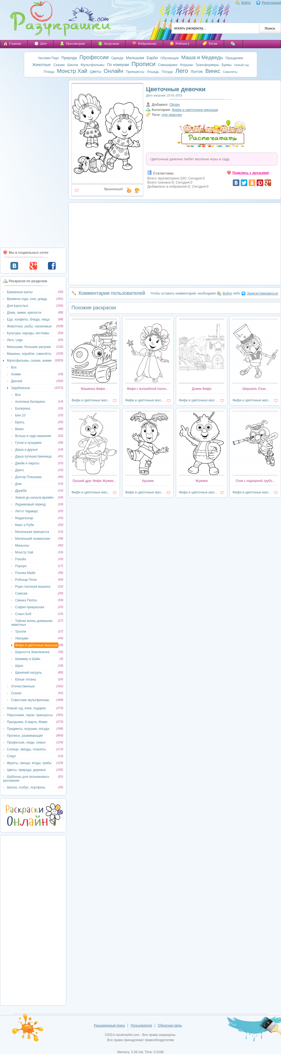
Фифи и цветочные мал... (90, 400)
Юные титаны (25, 679)
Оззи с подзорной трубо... (255, 481)
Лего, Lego (15, 340)
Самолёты (230, 71)
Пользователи (141, 1025)
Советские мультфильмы (30, 700)
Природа (69, 58)
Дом (18, 484)
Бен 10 (20, 415)
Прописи (143, 64)
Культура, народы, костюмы (28, 333)
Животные (41, 64)
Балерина (22, 408)
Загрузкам (108, 43)
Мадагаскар (24, 518)
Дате (40, 43)
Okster (175, 104)
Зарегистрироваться (259, 293)
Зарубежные (20, 388)
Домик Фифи (201, 389)
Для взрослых (17, 306)
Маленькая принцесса (32, 532)
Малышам (135, 58)
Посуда (167, 72)
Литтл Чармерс (26, 511)
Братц (19, 422)
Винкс (212, 71)
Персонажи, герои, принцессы (30, 715)
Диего (19, 470)
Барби (152, 58)
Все (14, 367)
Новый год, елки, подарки (26, 708)
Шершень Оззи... (255, 389)
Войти (243, 3)
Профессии (94, 57)
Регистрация (268, 3)
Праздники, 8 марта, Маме (27, 722)
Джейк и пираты (27, 463)
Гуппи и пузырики (28, 443)
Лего (181, 70)
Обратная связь (170, 1025)
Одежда (117, 58)
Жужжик (201, 481)
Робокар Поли (26, 580)
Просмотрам (72, 43)
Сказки (59, 65)
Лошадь (153, 72)
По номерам (118, 64)
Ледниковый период (30, 504)
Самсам (21, 593)
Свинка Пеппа (26, 600)
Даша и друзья (26, 450)
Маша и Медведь (202, 57)
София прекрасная (29, 607)
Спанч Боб (23, 614)
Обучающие (169, 58)
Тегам (210, 43)
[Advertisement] (33, 162)
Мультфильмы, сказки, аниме (29, 360)
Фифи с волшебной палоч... (148, 389)
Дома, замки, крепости (24, 313)
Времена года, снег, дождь (27, 299)
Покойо (20, 559)
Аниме (16, 374)
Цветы (95, 71)
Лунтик (197, 71)
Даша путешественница (33, 456)
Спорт (11, 756)
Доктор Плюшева (28, 477)
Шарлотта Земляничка (32, 652)
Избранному (144, 43)
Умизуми (21, 638)
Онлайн (114, 71)
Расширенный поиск (109, 1025)
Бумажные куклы (20, 292)
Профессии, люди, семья (26, 742)
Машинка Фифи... (94, 389)
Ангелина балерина (30, 402)
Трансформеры (207, 65)
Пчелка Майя (25, 573)
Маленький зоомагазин (32, 539)
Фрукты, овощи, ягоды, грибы (29, 763)
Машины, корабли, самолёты (29, 354)
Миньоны (22, 545)
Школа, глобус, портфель (26, 787)
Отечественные (23, 686)
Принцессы (135, 72)
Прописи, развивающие (25, 736)
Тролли (20, 631)
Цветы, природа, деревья (26, 770)
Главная (12, 43)
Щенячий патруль (28, 673)
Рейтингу (180, 43)
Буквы (227, 65)
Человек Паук (48, 58)
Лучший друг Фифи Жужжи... (94, 481)
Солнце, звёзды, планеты (26, 749)
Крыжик (148, 481)
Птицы (49, 72)
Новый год (241, 65)
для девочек (172, 115)
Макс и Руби (24, 525)
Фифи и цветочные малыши (36, 645)
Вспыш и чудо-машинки (33, 436)
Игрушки (186, 65)
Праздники (234, 58)
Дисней (16, 381)
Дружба (21, 491)
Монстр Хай (72, 71)
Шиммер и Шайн (27, 659)
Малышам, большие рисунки (29, 347)
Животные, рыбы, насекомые (29, 326)
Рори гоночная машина (32, 587)
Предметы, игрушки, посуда (28, 729)
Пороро (21, 566)
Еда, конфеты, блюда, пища (28, 319)
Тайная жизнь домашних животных (32, 623)
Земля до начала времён (34, 497)
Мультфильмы (92, 65)
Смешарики (167, 65)
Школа (72, 65)
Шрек (19, 666)
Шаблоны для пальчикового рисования (26, 778)
